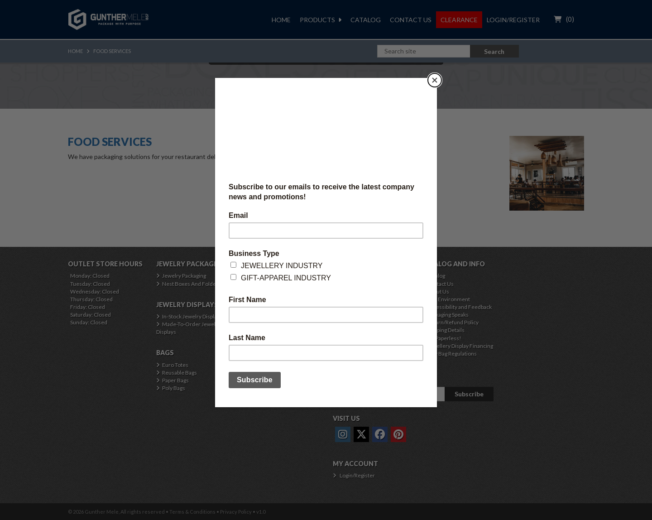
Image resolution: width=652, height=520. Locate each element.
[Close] (434, 80)
